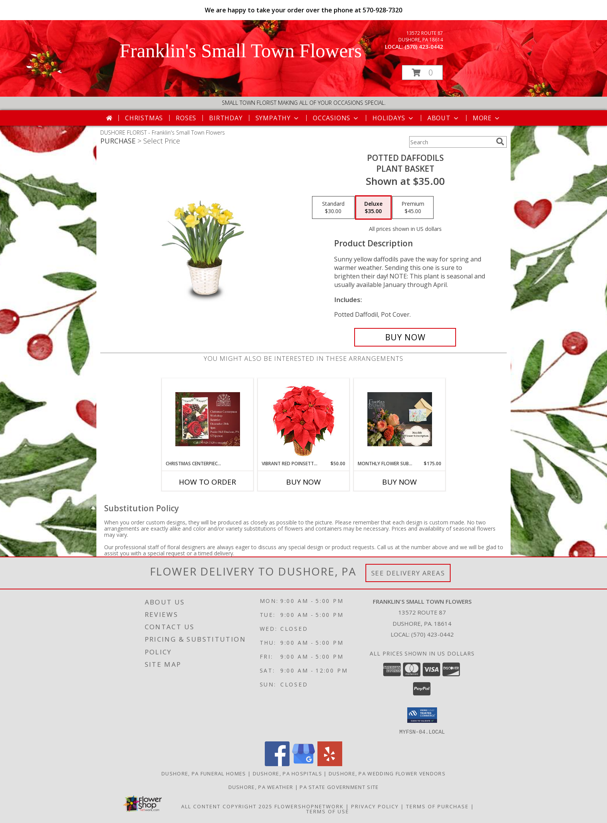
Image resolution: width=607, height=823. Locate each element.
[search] (500, 141)
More (487, 118)
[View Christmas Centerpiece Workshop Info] (207, 419)
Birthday (225, 118)
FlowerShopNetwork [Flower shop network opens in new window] (309, 806)
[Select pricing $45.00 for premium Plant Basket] (413, 207)
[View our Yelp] (329, 763)
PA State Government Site (339, 786)
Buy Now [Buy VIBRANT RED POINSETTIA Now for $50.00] (303, 482)
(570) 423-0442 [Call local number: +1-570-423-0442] (424, 46)
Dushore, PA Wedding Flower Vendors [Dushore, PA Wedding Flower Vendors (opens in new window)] (387, 773)
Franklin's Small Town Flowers (241, 50)
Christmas (144, 118)
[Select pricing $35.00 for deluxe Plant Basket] (373, 207)
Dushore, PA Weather (260, 786)
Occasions (336, 118)
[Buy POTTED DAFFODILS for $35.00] (405, 337)
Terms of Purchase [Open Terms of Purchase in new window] (437, 806)
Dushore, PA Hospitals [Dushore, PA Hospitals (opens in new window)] (287, 773)
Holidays (393, 118)
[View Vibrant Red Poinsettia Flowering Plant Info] (303, 419)
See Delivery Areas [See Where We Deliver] (408, 573)
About (443, 118)
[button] (422, 72)
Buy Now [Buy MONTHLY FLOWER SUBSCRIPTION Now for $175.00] (399, 482)
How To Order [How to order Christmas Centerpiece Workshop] (207, 482)
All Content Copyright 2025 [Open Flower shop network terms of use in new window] (227, 806)
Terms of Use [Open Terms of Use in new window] (327, 811)
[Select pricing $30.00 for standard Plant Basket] (333, 207)
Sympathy (277, 118)
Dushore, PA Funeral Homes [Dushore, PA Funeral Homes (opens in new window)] (203, 773)
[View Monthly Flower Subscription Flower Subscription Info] (399, 419)
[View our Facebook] (277, 763)
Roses (186, 118)
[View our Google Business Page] (303, 763)
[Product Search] (451, 142)
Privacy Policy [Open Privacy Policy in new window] (375, 806)
